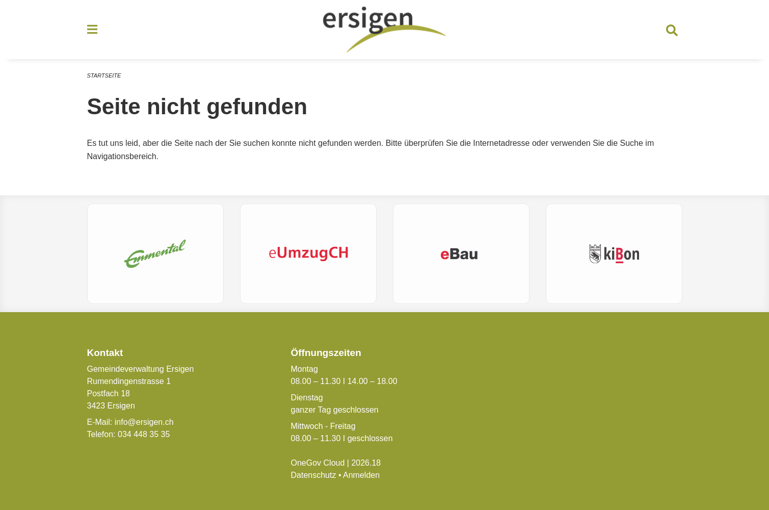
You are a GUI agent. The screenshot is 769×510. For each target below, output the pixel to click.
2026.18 (366, 462)
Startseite (104, 75)
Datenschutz (313, 475)
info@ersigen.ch (144, 422)
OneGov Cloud (317, 462)
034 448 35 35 (144, 434)
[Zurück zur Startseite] (385, 29)
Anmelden (361, 475)
